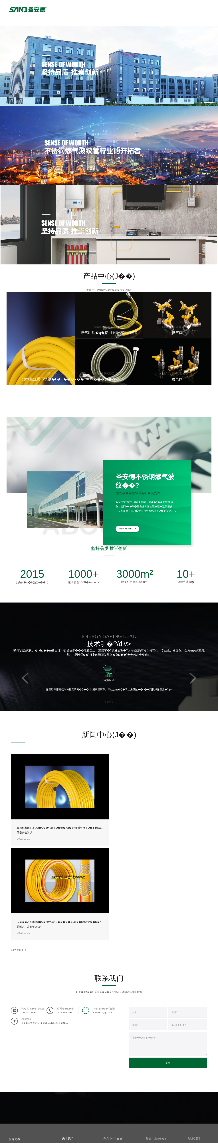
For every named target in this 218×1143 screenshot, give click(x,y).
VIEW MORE (127, 529)
